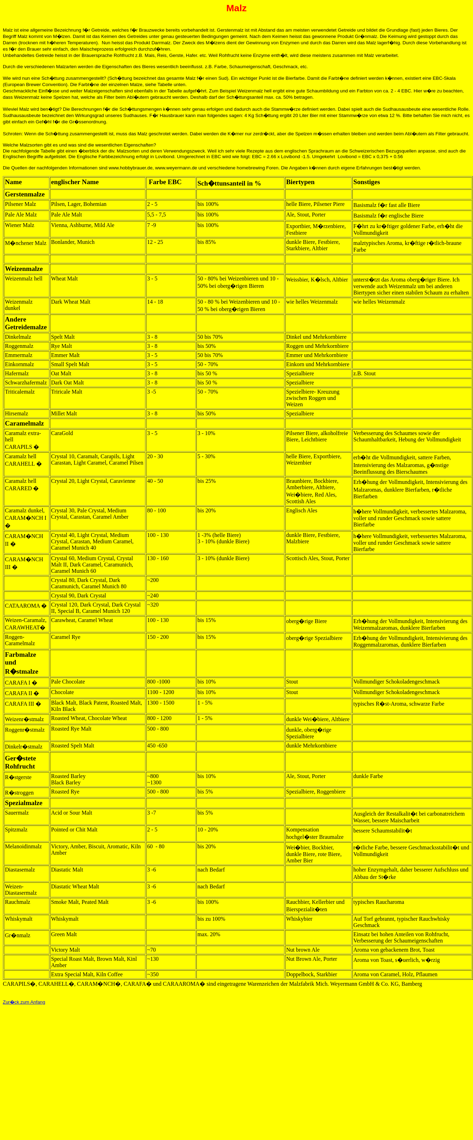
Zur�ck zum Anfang (24, 1002)
